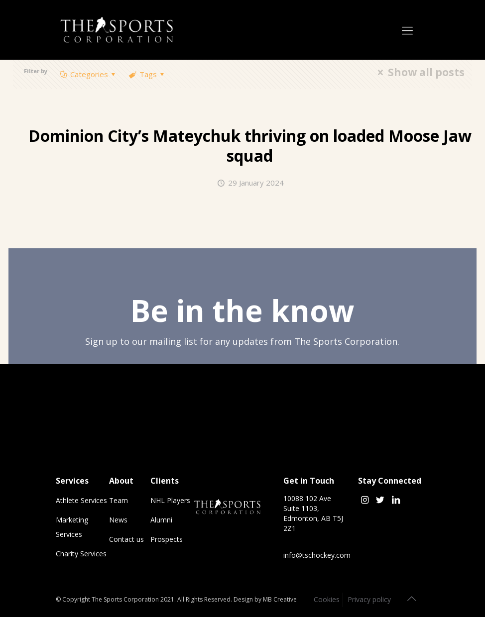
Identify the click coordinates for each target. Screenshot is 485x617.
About (121, 480)
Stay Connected (389, 480)
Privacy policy (369, 599)
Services (72, 480)
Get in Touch (308, 480)
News (118, 519)
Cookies (327, 599)
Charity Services (81, 553)
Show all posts (418, 72)
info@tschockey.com (317, 555)
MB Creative (280, 599)
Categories (88, 74)
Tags (147, 74)
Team (118, 500)
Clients (164, 480)
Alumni (161, 519)
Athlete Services (81, 500)
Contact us (126, 539)
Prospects (166, 539)
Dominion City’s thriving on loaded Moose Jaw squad (250, 145)
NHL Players (170, 500)
